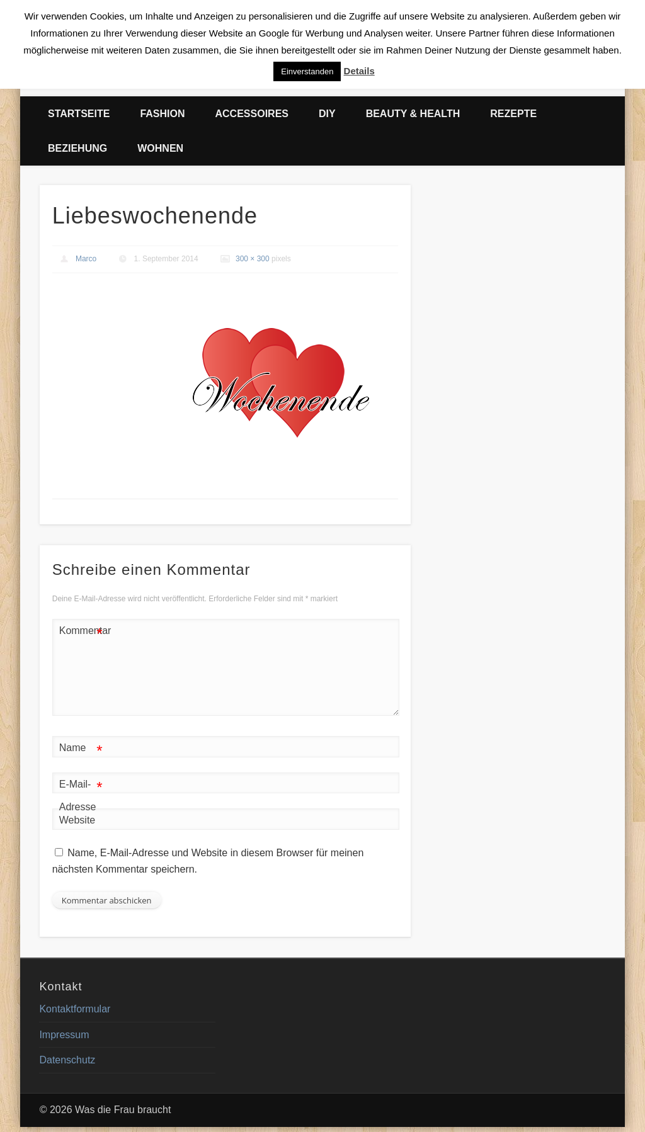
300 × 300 (253, 258)
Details (359, 70)
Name (81, 748)
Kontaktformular (74, 1009)
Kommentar (81, 631)
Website (77, 820)
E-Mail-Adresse (81, 793)
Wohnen (160, 148)
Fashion (162, 113)
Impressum (64, 1034)
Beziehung (77, 148)
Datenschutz (67, 1060)
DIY (327, 113)
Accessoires (251, 113)
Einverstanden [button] (307, 71)
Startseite (79, 113)
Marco (86, 258)
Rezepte (513, 113)
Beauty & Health (413, 113)
